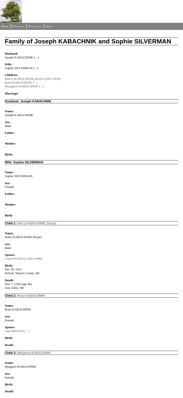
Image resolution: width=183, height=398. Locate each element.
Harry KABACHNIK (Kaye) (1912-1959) (32, 78)
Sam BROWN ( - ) (17, 331)
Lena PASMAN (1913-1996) (23, 258)
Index (49, 26)
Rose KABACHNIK (31, 295)
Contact (18, 26)
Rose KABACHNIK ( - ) (21, 82)
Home (5, 26)
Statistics (35, 26)
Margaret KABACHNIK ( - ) (24, 86)
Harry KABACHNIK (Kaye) (36, 223)
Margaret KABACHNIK (34, 353)
